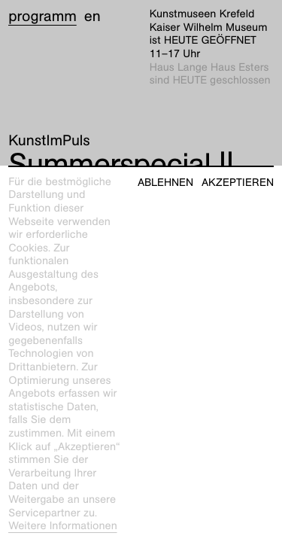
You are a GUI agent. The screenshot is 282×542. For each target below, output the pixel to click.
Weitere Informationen (62, 526)
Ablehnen (165, 182)
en (92, 17)
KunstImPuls (48, 141)
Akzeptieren (238, 182)
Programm (42, 17)
